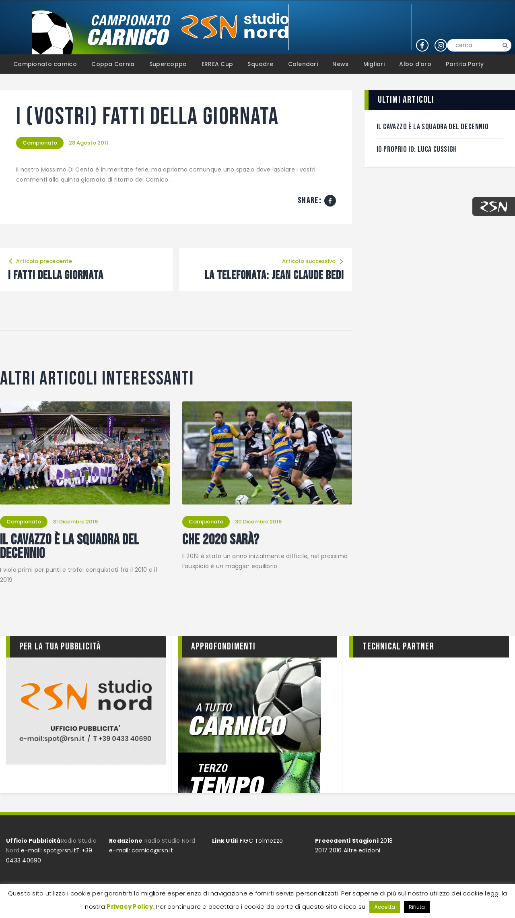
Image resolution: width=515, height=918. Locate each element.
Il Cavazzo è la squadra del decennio (69, 547)
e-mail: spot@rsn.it (48, 850)
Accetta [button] (385, 907)
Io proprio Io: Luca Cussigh (417, 149)
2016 (335, 850)
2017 (321, 850)
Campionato (40, 143)
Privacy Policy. (130, 906)
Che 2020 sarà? (221, 540)
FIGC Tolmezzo (261, 841)
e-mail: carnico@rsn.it (141, 850)
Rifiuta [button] (417, 907)
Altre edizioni (362, 850)
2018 (386, 841)
